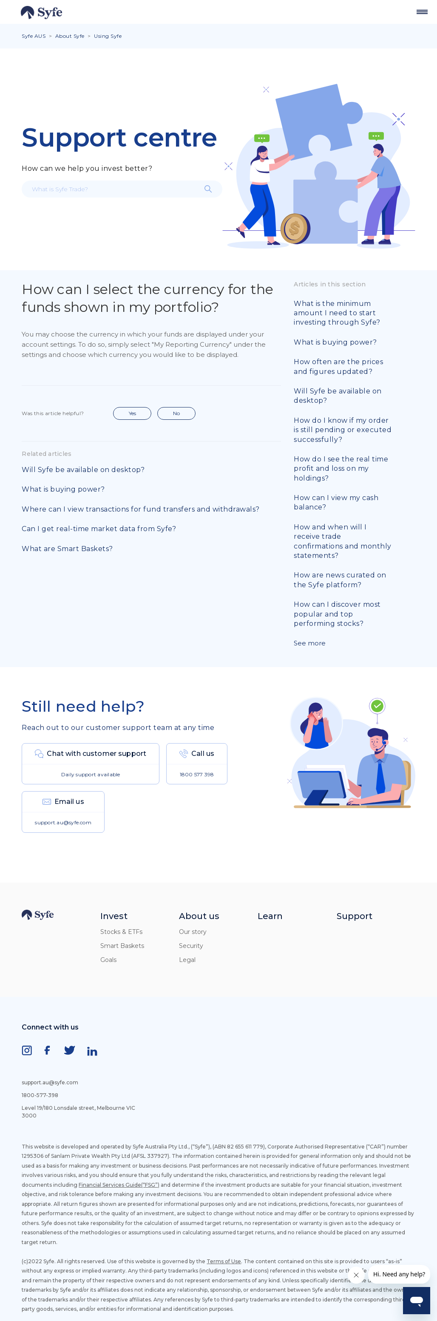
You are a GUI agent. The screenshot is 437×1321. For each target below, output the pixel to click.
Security (191, 946)
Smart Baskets (122, 946)
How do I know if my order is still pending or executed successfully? (343, 430)
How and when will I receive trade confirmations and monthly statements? (343, 541)
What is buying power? (63, 489)
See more (310, 643)
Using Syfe (108, 36)
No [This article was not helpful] (176, 413)
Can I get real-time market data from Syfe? (99, 529)
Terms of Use (224, 1261)
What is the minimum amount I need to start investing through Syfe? (337, 313)
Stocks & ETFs (121, 932)
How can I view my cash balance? (336, 502)
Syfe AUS (33, 36)
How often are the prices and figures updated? (338, 366)
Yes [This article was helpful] (132, 413)
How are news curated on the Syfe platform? (340, 579)
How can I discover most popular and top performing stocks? (337, 614)
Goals (108, 960)
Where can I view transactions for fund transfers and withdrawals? (141, 509)
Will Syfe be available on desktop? (83, 470)
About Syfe (70, 36)
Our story (193, 932)
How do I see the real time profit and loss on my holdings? (341, 468)
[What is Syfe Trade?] (122, 189)
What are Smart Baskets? (67, 549)
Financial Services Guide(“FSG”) (119, 1185)
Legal (187, 960)
